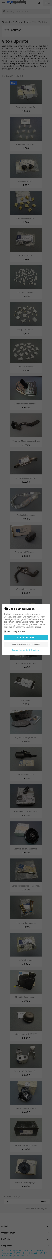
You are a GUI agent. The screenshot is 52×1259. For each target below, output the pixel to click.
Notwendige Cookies (14, 631)
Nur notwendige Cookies (26, 644)
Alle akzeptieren (26, 637)
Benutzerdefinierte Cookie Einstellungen (26, 650)
